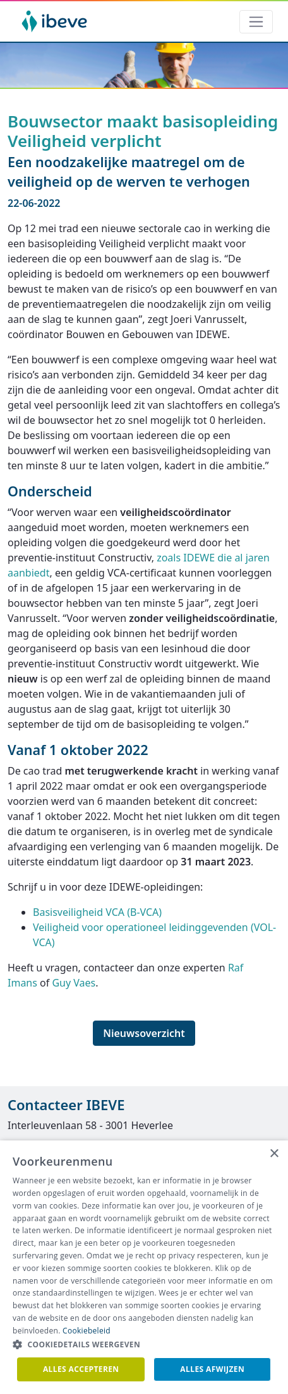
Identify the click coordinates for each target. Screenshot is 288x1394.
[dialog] (144, 1267)
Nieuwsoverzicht (144, 1033)
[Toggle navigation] (256, 21)
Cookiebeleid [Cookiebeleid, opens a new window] (87, 1330)
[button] (144, 1344)
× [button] (274, 1154)
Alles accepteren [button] (81, 1369)
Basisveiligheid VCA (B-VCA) (97, 912)
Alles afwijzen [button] (212, 1369)
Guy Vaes (73, 983)
